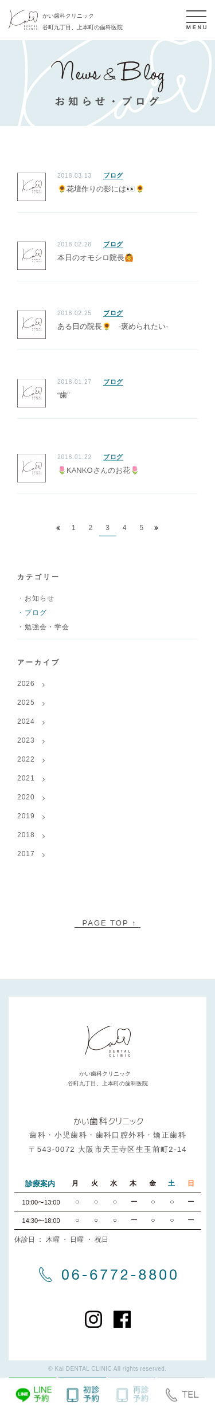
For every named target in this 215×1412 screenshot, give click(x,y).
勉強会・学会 (47, 634)
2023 (26, 747)
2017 (26, 861)
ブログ (113, 176)
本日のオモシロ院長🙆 (95, 258)
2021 (26, 785)
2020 (26, 804)
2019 (26, 823)
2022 (26, 766)
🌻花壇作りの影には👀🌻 (100, 189)
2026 (26, 691)
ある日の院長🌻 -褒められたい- (113, 327)
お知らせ (39, 605)
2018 (26, 842)
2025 (26, 709)
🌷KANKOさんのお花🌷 (98, 477)
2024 (26, 728)
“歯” (63, 395)
